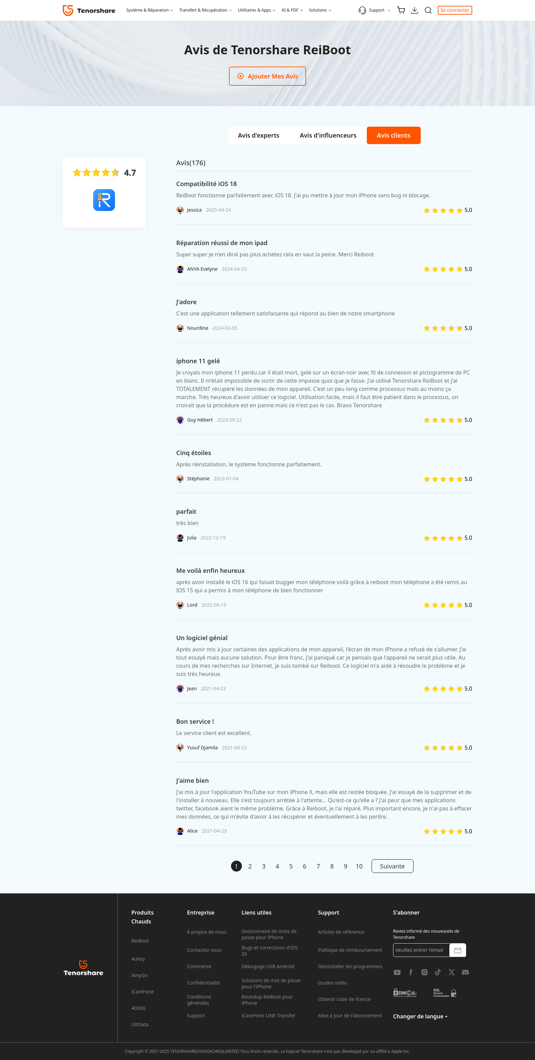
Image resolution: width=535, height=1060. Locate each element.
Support (371, 10)
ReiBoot (140, 941)
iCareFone (142, 992)
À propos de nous (206, 932)
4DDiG (138, 1008)
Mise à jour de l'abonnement (350, 1016)
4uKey (138, 959)
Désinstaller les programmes (350, 966)
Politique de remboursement (350, 950)
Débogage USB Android (268, 966)
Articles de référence (341, 932)
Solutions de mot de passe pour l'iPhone (271, 983)
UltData (139, 1024)
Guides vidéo (332, 983)
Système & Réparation (147, 10)
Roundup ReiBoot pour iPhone (267, 1000)
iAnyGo (139, 975)
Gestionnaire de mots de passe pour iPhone (269, 934)
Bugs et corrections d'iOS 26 (270, 951)
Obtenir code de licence (344, 999)
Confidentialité (203, 983)
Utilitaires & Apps (254, 10)
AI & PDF (289, 10)
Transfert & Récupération (203, 10)
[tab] (259, 135)
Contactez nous (204, 950)
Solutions (318, 10)
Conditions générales (199, 1000)
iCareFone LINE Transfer (268, 1016)
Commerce (199, 966)
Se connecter (454, 10)
